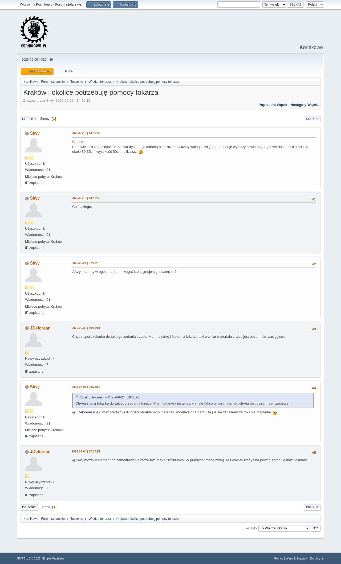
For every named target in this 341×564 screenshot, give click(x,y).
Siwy (34, 133)
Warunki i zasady (297, 558)
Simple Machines (53, 558)
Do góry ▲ (317, 558)
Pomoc (278, 558)
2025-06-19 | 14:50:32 (86, 133)
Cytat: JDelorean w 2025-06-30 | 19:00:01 (109, 397)
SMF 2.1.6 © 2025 (28, 558)
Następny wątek (304, 105)
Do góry (29, 507)
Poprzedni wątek (273, 105)
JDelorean (40, 328)
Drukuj (312, 119)
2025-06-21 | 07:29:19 (86, 263)
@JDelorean (82, 412)
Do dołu (29, 119)
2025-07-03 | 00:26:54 (86, 386)
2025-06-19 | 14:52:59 (86, 198)
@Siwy (77, 460)
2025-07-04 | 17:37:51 (86, 451)
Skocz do (250, 528)
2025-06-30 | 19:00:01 (86, 328)
